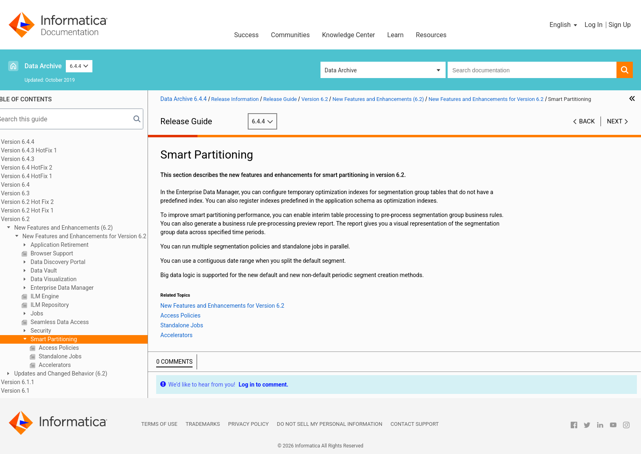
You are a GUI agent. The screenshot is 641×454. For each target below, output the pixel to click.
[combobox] (532, 70)
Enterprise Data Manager (74, 287)
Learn (395, 35)
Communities (290, 35)
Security (53, 330)
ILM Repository (61, 305)
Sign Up (619, 25)
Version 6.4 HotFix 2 (39, 167)
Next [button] (615, 121)
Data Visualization (65, 279)
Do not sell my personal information (329, 424)
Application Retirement (71, 245)
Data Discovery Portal (70, 262)
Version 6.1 (27, 390)
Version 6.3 (27, 193)
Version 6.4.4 (30, 142)
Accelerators (66, 365)
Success (246, 35)
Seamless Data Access (71, 322)
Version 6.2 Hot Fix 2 (39, 202)
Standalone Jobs (72, 356)
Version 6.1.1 (30, 382)
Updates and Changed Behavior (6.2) (72, 373)
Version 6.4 (27, 184)
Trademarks (203, 424)
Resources (431, 35)
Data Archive (43, 66)
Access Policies (71, 347)
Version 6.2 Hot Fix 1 (39, 210)
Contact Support (414, 424)
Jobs (49, 313)
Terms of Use (159, 424)
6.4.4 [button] (79, 66)
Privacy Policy (248, 424)
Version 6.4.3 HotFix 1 (41, 150)
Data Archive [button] (341, 70)
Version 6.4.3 (30, 159)
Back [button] (587, 121)
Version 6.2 (27, 219)
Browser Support (64, 253)
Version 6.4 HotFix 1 (39, 176)
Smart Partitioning (66, 339)
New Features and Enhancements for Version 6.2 (96, 236)
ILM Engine (57, 296)
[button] (563, 24)
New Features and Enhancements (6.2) (75, 227)
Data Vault (55, 270)
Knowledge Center (348, 35)
